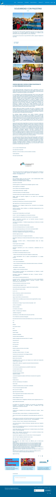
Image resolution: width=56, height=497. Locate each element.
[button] (34, 2)
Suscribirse (47, 490)
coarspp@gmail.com (21, 173)
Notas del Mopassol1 (10, 5)
